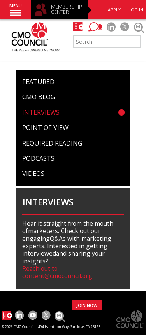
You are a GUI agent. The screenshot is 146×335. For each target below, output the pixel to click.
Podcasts (38, 158)
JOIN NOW (86, 305)
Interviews (41, 112)
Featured (38, 81)
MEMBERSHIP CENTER (66, 9)
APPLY (114, 9)
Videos (33, 173)
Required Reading (52, 143)
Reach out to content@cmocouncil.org (57, 272)
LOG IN (135, 9)
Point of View (45, 127)
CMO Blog (38, 97)
